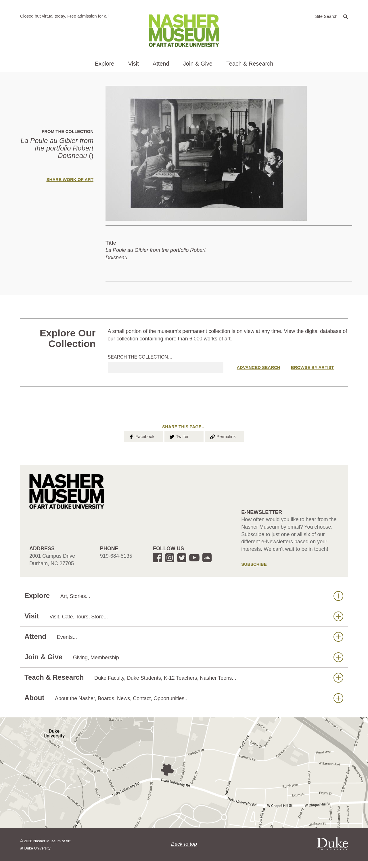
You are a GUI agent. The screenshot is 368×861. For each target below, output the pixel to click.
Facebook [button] (141, 436)
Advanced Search (258, 367)
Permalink (222, 436)
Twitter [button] (179, 436)
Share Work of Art (69, 179)
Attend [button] (161, 63)
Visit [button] (133, 63)
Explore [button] (104, 63)
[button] (331, 16)
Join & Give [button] (197, 63)
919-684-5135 (116, 556)
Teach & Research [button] (249, 63)
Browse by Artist (312, 367)
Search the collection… (140, 357)
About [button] (183, 698)
